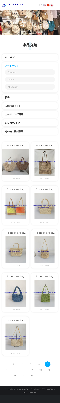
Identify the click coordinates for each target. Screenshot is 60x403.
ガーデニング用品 (14, 114)
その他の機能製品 (15, 131)
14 (23, 375)
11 (49, 369)
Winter (11, 79)
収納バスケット (13, 105)
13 (15, 375)
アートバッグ (12, 65)
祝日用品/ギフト (13, 122)
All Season (13, 86)
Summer (12, 72)
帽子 (7, 97)
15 (32, 375)
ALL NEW (10, 57)
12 (6, 375)
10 (41, 369)
